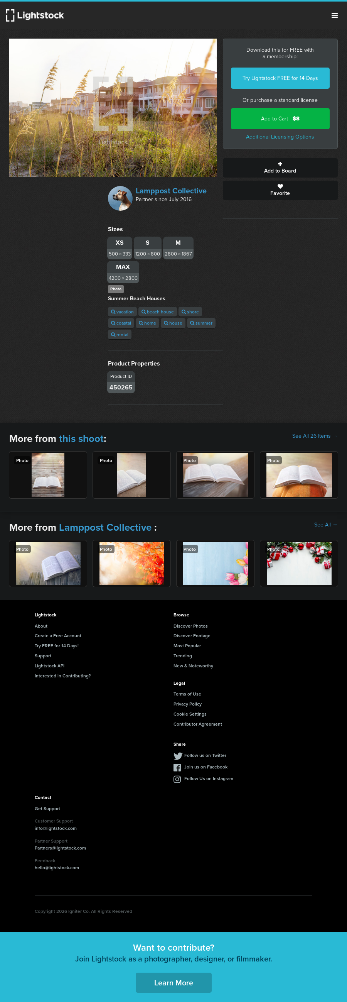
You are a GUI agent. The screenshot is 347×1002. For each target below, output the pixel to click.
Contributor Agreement (198, 724)
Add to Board (280, 167)
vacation (122, 311)
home (147, 323)
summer (201, 323)
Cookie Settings (190, 714)
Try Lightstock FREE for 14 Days (280, 78)
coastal (121, 323)
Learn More (173, 982)
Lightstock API (49, 665)
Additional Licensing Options (280, 137)
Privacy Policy (188, 704)
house (173, 323)
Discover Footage (192, 635)
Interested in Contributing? (63, 675)
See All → (326, 525)
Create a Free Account (58, 635)
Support (43, 655)
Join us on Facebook (205, 766)
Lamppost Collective (171, 190)
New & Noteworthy (193, 665)
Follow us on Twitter (205, 755)
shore (190, 311)
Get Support (47, 808)
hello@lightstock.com (57, 867)
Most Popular (187, 645)
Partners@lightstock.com (60, 848)
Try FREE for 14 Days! (57, 645)
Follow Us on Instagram (208, 778)
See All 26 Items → (315, 436)
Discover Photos (191, 626)
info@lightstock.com (56, 828)
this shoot (81, 438)
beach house (157, 311)
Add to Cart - (280, 119)
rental (119, 334)
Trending (183, 655)
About (41, 626)
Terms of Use (187, 694)
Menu (334, 15)
